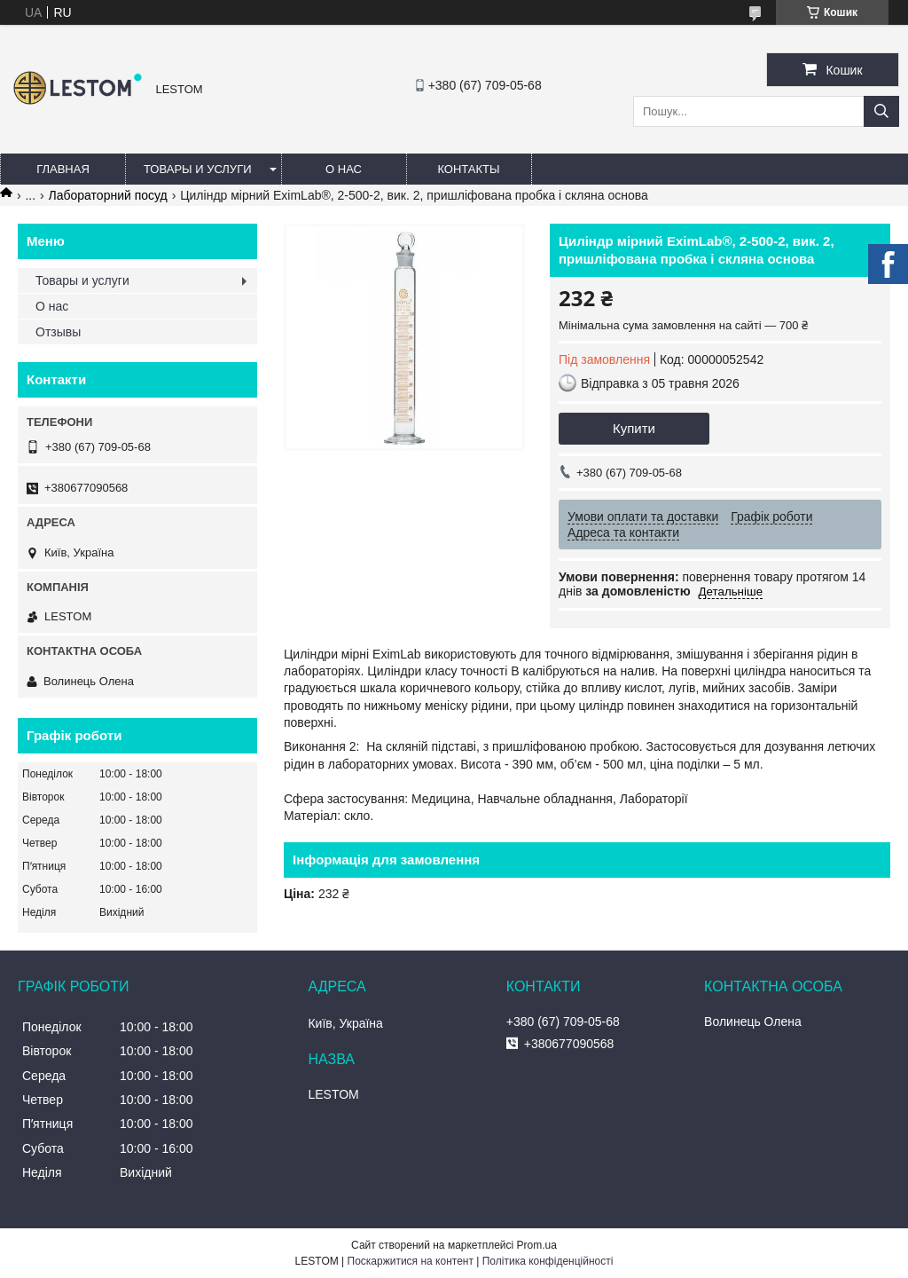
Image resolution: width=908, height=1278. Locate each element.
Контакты (468, 169)
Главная (63, 169)
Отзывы (58, 332)
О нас (343, 169)
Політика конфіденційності (548, 1261)
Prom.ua (537, 1245)
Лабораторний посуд (108, 195)
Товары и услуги (198, 169)
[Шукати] (881, 111)
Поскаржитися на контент (411, 1261)
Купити (634, 428)
